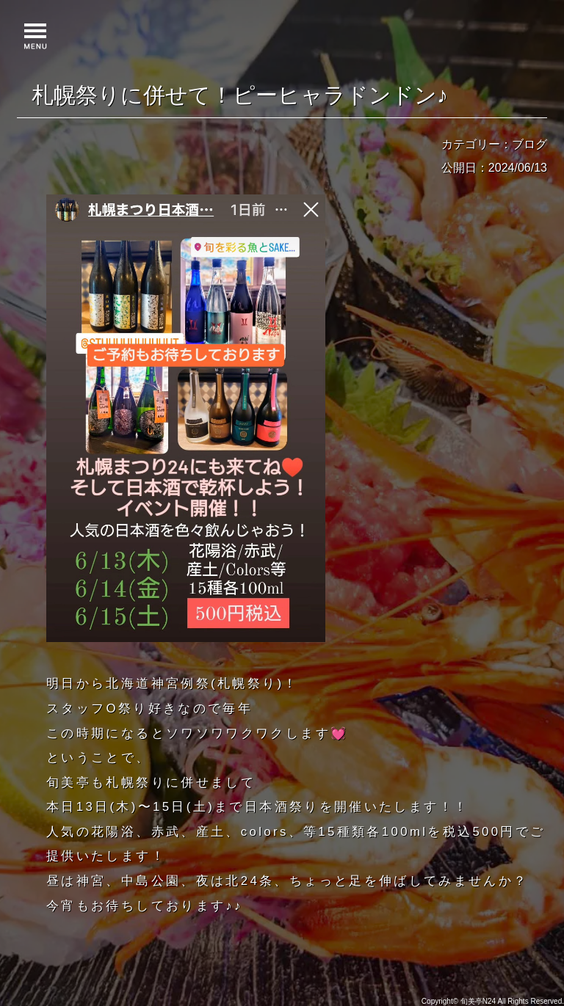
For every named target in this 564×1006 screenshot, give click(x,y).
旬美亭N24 (478, 1001)
